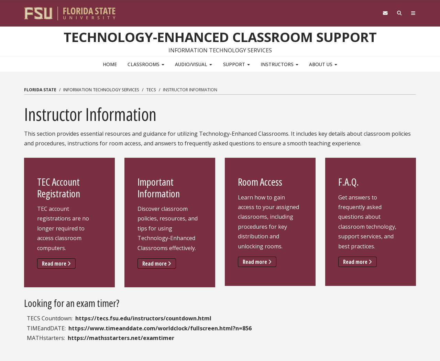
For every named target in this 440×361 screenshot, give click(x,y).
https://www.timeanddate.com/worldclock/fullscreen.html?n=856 (160, 328)
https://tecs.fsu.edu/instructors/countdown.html (143, 318)
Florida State (40, 90)
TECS (151, 90)
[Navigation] (413, 13)
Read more (59, 263)
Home (110, 64)
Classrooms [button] (146, 64)
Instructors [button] (279, 64)
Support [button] (236, 64)
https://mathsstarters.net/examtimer (121, 338)
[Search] (400, 13)
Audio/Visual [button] (193, 64)
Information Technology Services (101, 90)
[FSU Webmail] (385, 13)
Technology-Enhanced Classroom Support (220, 37)
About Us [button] (323, 64)
